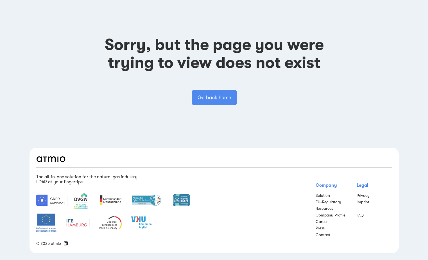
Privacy (363, 195)
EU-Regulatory (328, 202)
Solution (323, 195)
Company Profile (330, 215)
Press (320, 228)
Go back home (214, 100)
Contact (323, 234)
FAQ (360, 215)
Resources (324, 208)
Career (322, 221)
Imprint (363, 202)
